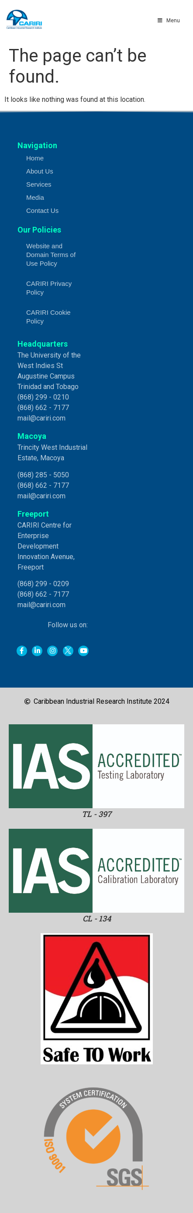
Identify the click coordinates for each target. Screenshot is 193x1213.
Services (39, 184)
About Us (39, 171)
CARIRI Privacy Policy (49, 288)
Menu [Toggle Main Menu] (168, 20)
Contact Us (42, 210)
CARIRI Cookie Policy (48, 317)
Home (35, 158)
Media (35, 197)
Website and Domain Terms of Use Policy (51, 254)
